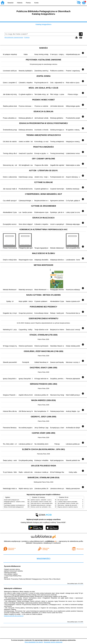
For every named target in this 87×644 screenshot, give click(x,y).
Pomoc (28, 3)
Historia (19, 3)
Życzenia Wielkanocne (12, 566)
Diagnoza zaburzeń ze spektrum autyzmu (68, 507)
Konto (36, 3)
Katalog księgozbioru (43, 24)
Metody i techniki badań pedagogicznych (14, 507)
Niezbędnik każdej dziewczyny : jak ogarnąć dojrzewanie (44, 505)
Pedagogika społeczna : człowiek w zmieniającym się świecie (19, 501)
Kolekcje (26, 37)
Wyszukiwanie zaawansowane (14, 37)
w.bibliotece (50, 541)
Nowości (10, 3)
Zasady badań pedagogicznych (11, 499)
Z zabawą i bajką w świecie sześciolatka (67, 501)
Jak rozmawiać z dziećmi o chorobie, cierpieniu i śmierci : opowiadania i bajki (49, 501)
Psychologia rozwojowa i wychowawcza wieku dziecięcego (18, 505)
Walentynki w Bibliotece (13, 588)
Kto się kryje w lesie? (63, 499)
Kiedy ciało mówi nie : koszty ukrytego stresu (42, 503)
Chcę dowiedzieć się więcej (34, 642)
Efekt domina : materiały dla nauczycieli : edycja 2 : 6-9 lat (72, 505)
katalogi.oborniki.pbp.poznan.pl (13, 616)
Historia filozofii (7, 503)
